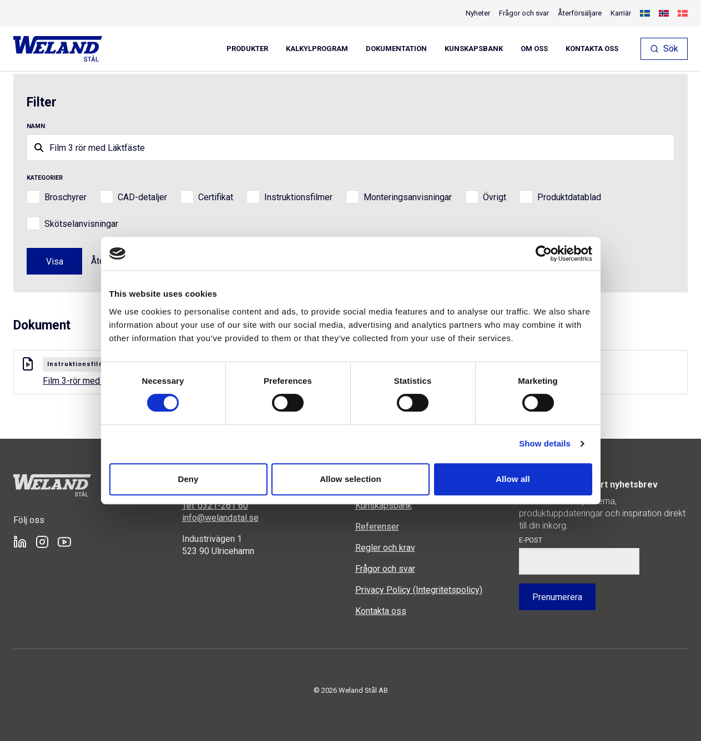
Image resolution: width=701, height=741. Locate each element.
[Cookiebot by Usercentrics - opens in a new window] (543, 253)
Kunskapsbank (474, 49)
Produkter (247, 49)
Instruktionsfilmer (298, 197)
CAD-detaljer (142, 197)
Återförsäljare (580, 13)
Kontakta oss (592, 49)
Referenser (377, 526)
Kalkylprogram (317, 49)
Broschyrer (65, 197)
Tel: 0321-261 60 (215, 505)
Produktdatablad (569, 197)
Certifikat (215, 197)
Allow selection (350, 479)
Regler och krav (385, 547)
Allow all (513, 479)
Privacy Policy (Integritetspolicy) (418, 590)
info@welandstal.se (220, 517)
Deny (188, 479)
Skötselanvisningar (81, 224)
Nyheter (478, 13)
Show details (545, 443)
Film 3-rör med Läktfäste (98, 380)
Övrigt (494, 197)
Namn (36, 126)
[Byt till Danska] (683, 13)
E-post (530, 540)
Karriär (621, 13)
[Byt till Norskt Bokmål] (664, 13)
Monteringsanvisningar (408, 197)
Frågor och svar (524, 13)
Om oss (534, 49)
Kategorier (45, 177)
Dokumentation (396, 49)
